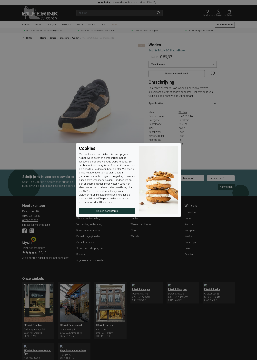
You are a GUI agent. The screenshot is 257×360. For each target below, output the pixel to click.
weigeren (84, 194)
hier (128, 183)
